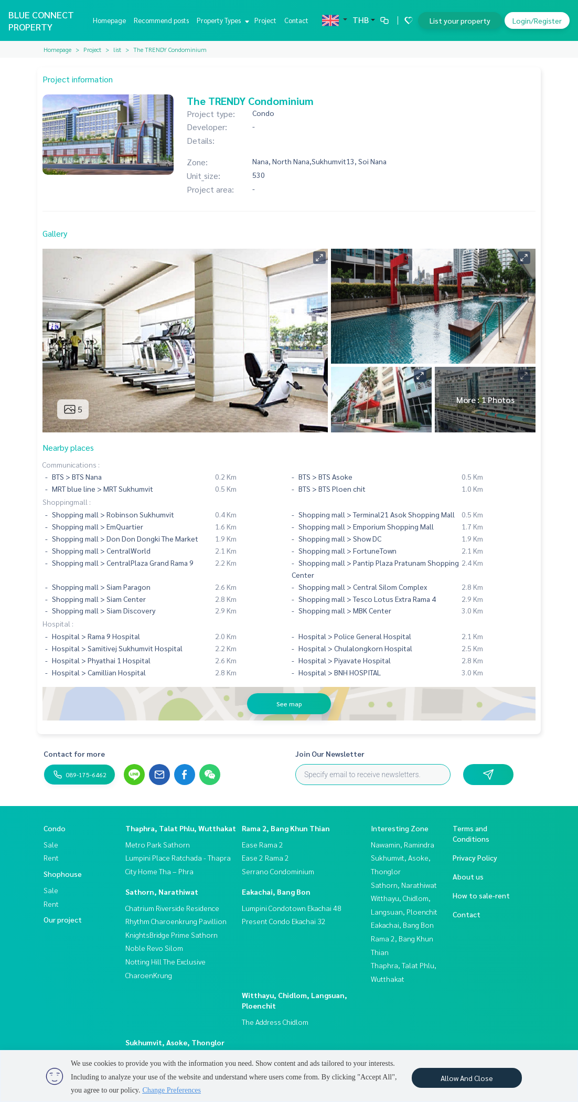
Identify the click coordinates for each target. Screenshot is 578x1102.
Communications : (71, 464)
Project (265, 20)
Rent (51, 857)
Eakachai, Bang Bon (276, 891)
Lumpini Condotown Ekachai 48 (291, 908)
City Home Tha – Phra (159, 871)
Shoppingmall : (66, 501)
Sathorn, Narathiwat (161, 891)
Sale (51, 844)
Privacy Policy (475, 857)
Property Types (222, 20)
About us (468, 876)
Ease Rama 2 (262, 844)
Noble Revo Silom (154, 947)
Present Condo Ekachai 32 (284, 921)
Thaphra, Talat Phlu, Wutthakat (180, 828)
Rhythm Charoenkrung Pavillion (176, 921)
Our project (63, 919)
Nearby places (68, 447)
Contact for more (74, 753)
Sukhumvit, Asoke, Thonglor (174, 1042)
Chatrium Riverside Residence (172, 908)
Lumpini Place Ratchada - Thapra (178, 857)
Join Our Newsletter (330, 753)
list (117, 49)
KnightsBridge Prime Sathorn (171, 934)
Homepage (109, 20)
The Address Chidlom (275, 1021)
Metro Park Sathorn (157, 844)
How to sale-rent (481, 895)
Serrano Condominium (278, 871)
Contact (296, 20)
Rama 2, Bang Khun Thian (286, 828)
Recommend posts (161, 20)
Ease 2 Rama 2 (265, 857)
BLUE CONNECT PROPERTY (41, 20)
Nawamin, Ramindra (402, 844)
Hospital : (57, 623)
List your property (460, 20)
